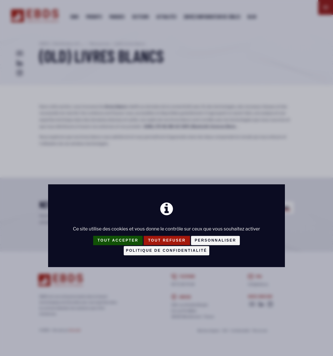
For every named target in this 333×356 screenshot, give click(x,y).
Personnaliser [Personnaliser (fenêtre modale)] (215, 240)
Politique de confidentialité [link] (166, 250)
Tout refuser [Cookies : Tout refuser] (167, 240)
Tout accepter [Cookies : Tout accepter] (118, 240)
